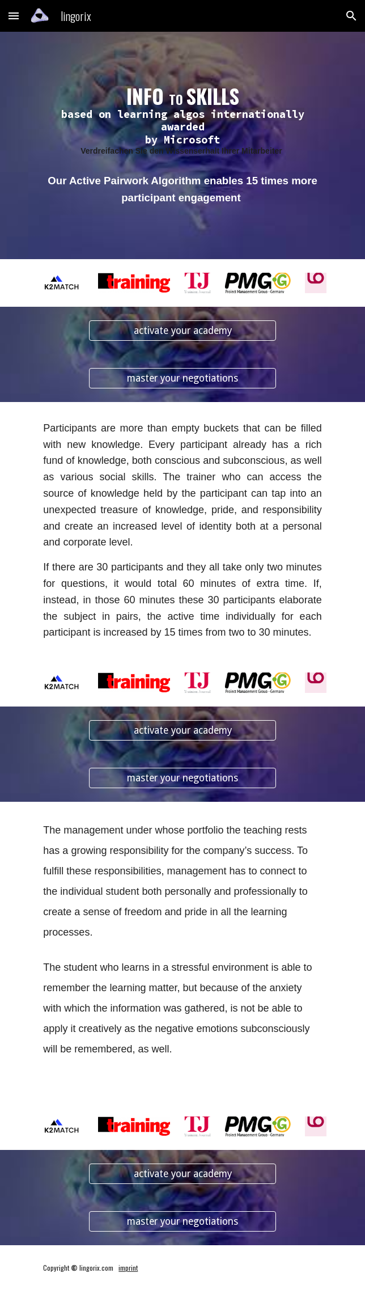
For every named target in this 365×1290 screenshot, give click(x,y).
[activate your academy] (182, 331)
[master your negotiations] (182, 378)
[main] (182, 120)
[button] (13, 15)
